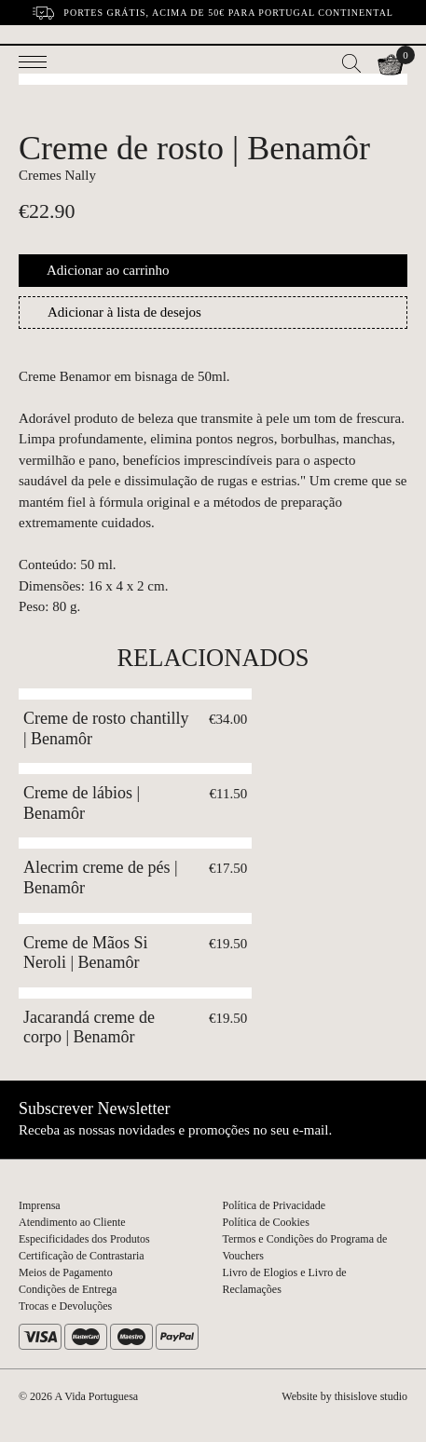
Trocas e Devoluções (65, 1306)
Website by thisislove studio (344, 1396)
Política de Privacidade (274, 1205)
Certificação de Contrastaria (81, 1255)
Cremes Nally (57, 175)
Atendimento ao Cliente (72, 1222)
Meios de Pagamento (66, 1272)
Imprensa (40, 1205)
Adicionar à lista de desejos (124, 312)
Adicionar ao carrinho (108, 270)
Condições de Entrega (68, 1289)
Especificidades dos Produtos (84, 1238)
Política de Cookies (266, 1222)
